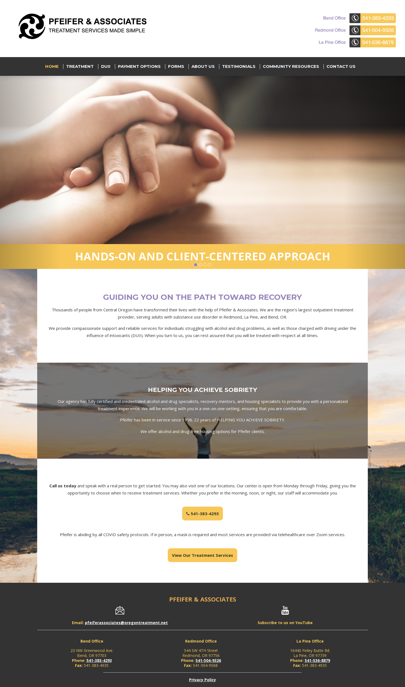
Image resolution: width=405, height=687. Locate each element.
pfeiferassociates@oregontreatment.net (126, 622)
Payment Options (139, 66)
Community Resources (291, 66)
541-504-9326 (208, 660)
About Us (203, 66)
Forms (176, 66)
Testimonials (238, 66)
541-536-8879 (317, 660)
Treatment (80, 66)
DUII (105, 66)
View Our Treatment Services (202, 555)
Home (52, 66)
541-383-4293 (202, 513)
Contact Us (340, 66)
